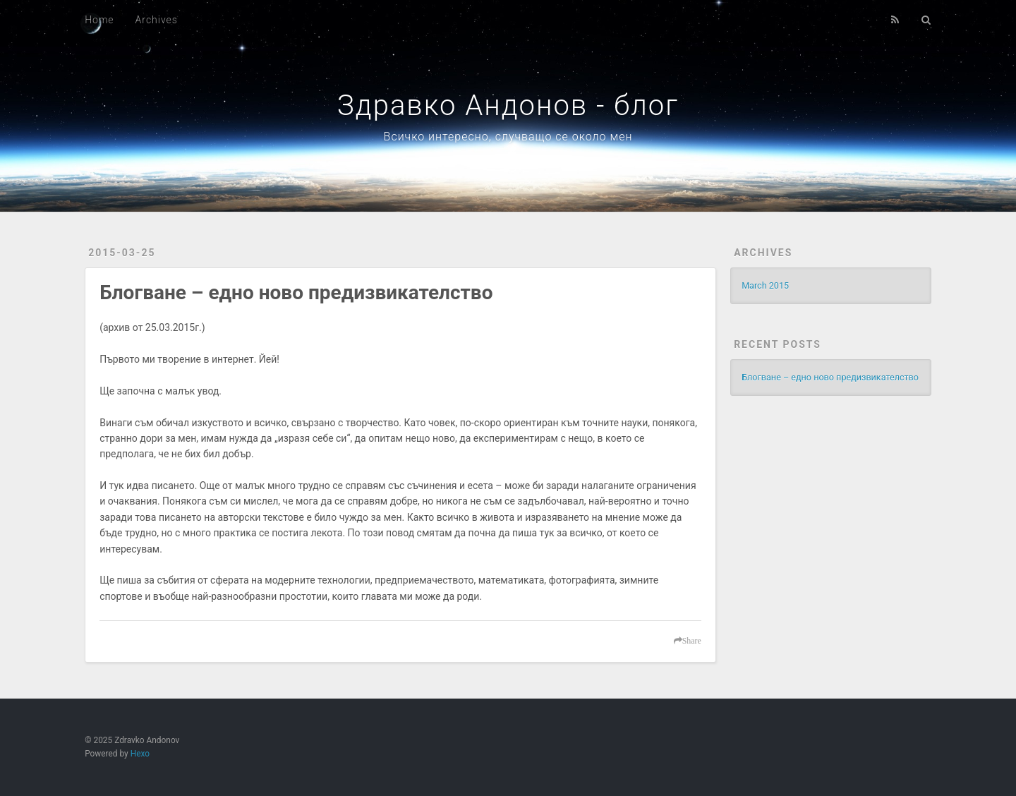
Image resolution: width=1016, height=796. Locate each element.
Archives (156, 19)
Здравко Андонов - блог (508, 105)
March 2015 (765, 285)
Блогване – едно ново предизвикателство (295, 292)
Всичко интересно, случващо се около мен (508, 136)
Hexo (140, 754)
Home (99, 19)
